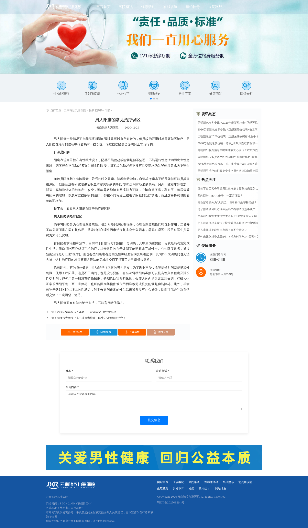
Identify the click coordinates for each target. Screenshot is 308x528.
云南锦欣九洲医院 (75, 110)
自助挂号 (103, 332)
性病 (191, 488)
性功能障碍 (61, 88)
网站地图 (220, 488)
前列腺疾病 (92, 88)
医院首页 (103, 7)
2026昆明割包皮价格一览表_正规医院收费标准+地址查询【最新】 (238, 143)
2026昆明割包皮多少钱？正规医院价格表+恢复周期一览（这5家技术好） (242, 129)
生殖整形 (228, 482)
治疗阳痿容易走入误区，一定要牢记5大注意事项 (86, 312)
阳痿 (107, 110)
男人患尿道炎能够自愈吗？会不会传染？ (222, 230)
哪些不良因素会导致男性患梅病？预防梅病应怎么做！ (231, 188)
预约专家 (160, 332)
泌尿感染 (154, 88)
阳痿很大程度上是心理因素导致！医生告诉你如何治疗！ (91, 318)
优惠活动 (148, 7)
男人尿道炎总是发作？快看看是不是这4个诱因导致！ (230, 223)
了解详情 (132, 332)
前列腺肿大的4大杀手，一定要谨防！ (220, 195)
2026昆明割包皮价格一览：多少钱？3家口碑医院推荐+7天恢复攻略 (239, 164)
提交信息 (154, 420)
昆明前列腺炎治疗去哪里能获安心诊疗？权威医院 (228, 150)
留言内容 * (72, 387)
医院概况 (126, 7)
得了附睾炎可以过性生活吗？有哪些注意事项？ (226, 209)
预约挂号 (193, 7)
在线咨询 (170, 7)
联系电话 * (162, 371)
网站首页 (162, 482)
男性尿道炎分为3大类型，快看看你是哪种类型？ (227, 202)
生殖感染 (162, 488)
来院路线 (215, 7)
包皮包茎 (123, 88)
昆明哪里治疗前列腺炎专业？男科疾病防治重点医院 (229, 170)
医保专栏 (246, 88)
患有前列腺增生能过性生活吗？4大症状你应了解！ (229, 216)
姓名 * (69, 371)
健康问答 (215, 88)
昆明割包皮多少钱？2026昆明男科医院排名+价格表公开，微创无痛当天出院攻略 (247, 157)
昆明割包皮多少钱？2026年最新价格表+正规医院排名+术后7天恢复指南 (241, 122)
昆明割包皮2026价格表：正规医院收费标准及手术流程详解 (234, 136)
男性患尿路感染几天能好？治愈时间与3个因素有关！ (230, 236)
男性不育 (185, 88)
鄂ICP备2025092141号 (170, 502)
